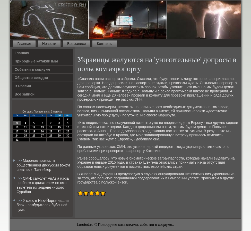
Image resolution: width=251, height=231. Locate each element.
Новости (49, 44)
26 (33, 135)
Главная (24, 44)
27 (42, 135)
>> (20, 160)
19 (33, 131)
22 (59, 131)
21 (50, 131)
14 (50, 127)
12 (33, 127)
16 (67, 127)
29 (59, 135)
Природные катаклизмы (36, 61)
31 (16, 139)
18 (25, 131)
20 (42, 131)
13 (42, 127)
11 (25, 127)
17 (16, 131)
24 (16, 135)
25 (25, 135)
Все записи (76, 44)
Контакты (104, 44)
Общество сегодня (31, 78)
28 (50, 135)
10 (16, 127)
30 (67, 135)
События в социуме (32, 69)
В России (23, 86)
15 (59, 127)
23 (67, 131)
